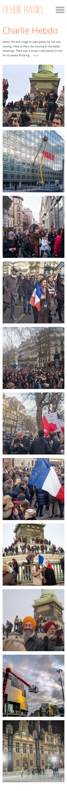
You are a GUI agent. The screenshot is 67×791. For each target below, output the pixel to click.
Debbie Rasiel (24, 9)
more (36, 55)
